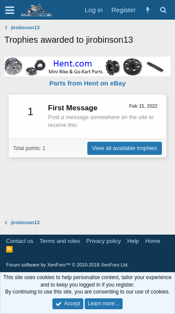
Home (153, 241)
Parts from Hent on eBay (87, 83)
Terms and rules (60, 241)
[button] (10, 10)
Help (133, 241)
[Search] (163, 10)
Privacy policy (103, 241)
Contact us (19, 241)
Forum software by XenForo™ (67, 264)
